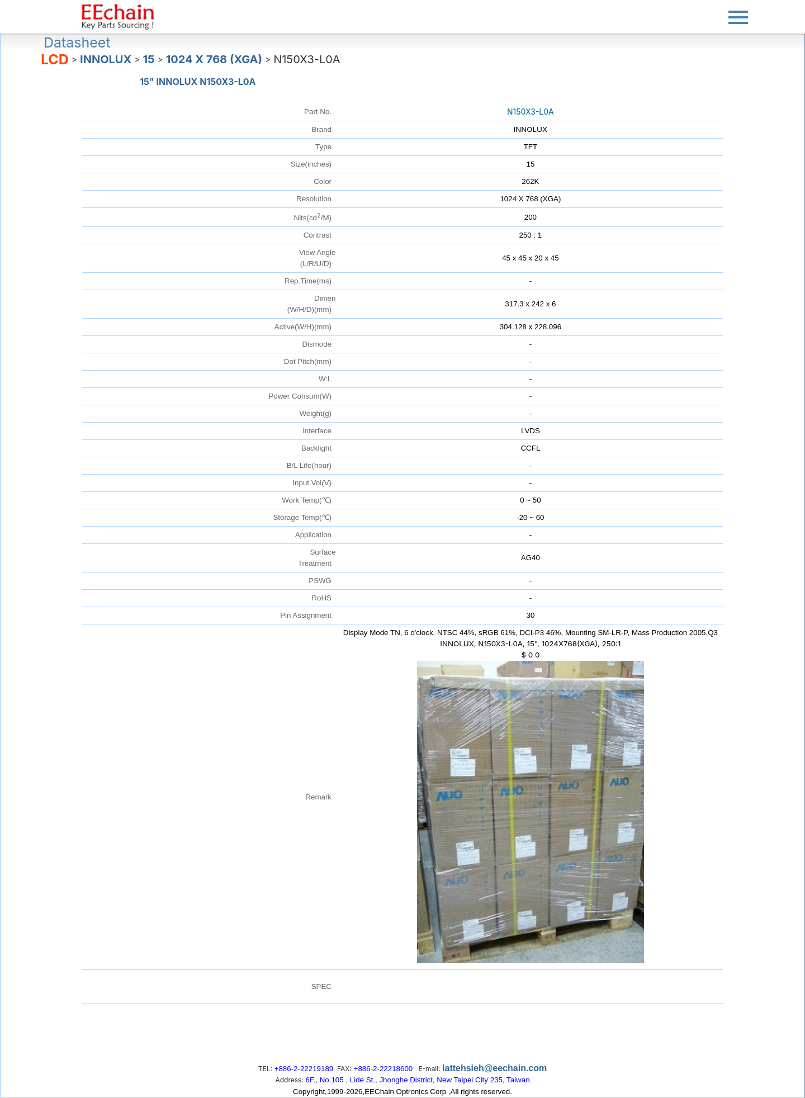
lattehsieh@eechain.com (494, 1068)
